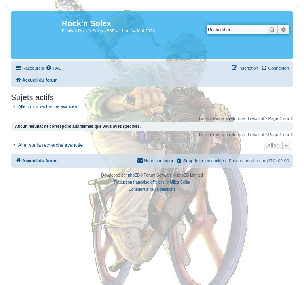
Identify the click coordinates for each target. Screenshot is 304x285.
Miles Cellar (180, 182)
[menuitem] (53, 68)
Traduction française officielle (139, 182)
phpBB (134, 175)
